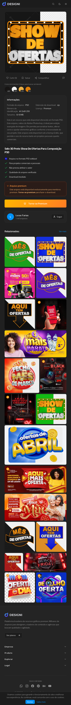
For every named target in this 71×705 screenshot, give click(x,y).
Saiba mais (41, 701)
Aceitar (30, 701)
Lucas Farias (22, 215)
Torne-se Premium (35, 203)
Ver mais (62, 231)
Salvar (25, 77)
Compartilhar (42, 77)
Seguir (57, 216)
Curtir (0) (11, 77)
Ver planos (13, 635)
